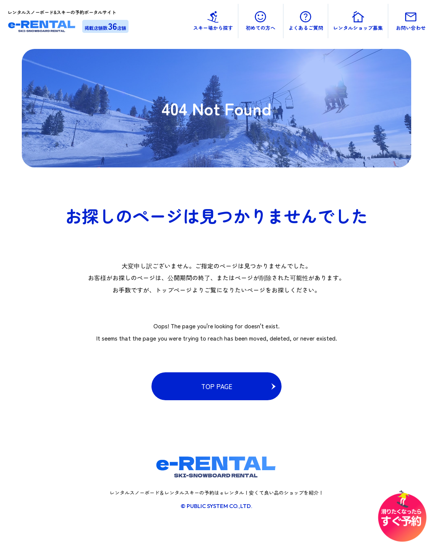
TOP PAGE (216, 386)
